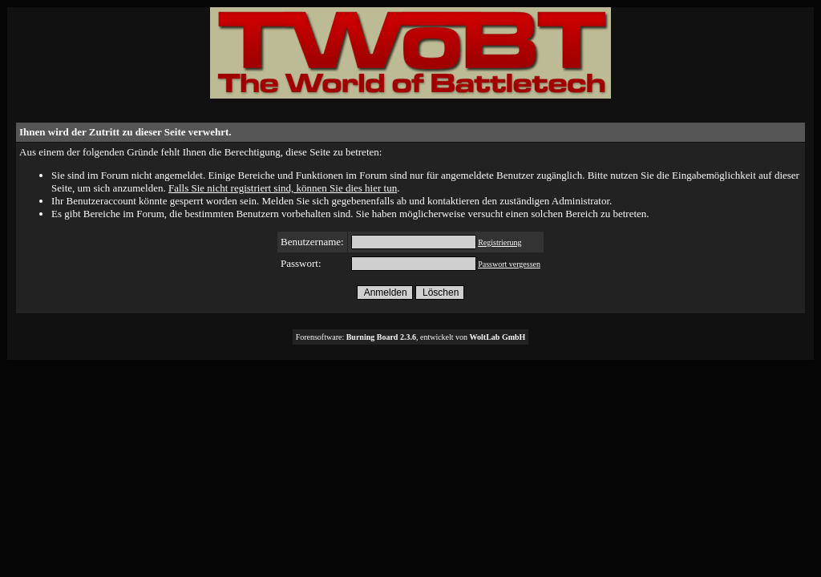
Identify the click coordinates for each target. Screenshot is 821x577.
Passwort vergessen (509, 264)
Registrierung (499, 242)
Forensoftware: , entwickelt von (411, 337)
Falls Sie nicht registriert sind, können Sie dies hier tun (282, 188)
